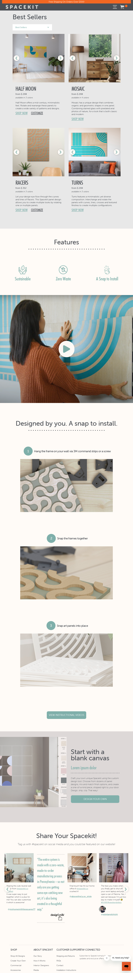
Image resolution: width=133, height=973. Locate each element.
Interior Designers (41, 965)
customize (37, 113)
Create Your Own (18, 960)
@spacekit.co (22, 888)
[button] (114, 7)
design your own (97, 799)
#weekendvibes (115, 902)
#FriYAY (104, 902)
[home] (22, 7)
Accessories (16, 970)
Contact (59, 965)
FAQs (58, 960)
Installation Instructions (66, 970)
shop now (22, 113)
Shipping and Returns (65, 956)
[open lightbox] (66, 349)
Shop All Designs (18, 956)
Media (36, 970)
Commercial (16, 965)
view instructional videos (66, 715)
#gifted (10, 891)
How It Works (39, 960)
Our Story (37, 956)
